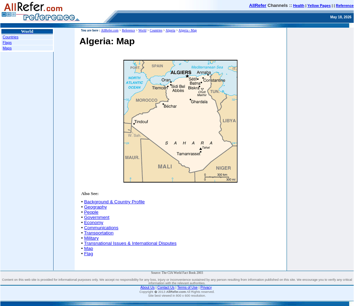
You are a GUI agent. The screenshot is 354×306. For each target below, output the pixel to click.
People (91, 212)
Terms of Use (187, 287)
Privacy (206, 287)
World (142, 30)
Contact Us (165, 287)
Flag (88, 253)
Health (299, 5)
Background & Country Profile (114, 201)
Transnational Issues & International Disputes (130, 243)
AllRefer (258, 5)
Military (91, 238)
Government (96, 217)
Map (88, 248)
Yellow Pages (319, 5)
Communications (101, 227)
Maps (7, 48)
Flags (7, 42)
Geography (95, 207)
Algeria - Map (187, 30)
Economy (93, 222)
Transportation (98, 232)
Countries (11, 37)
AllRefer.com (110, 30)
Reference (345, 5)
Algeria (170, 30)
